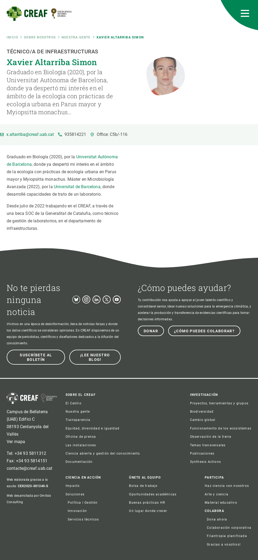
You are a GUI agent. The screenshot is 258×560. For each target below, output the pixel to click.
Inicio (12, 37)
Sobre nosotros (40, 37)
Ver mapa (16, 441)
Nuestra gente (76, 37)
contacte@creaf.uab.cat (30, 468)
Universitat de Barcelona (77, 186)
